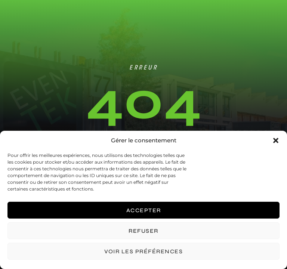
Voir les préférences (143, 251)
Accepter (143, 210)
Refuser (143, 231)
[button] (276, 140)
